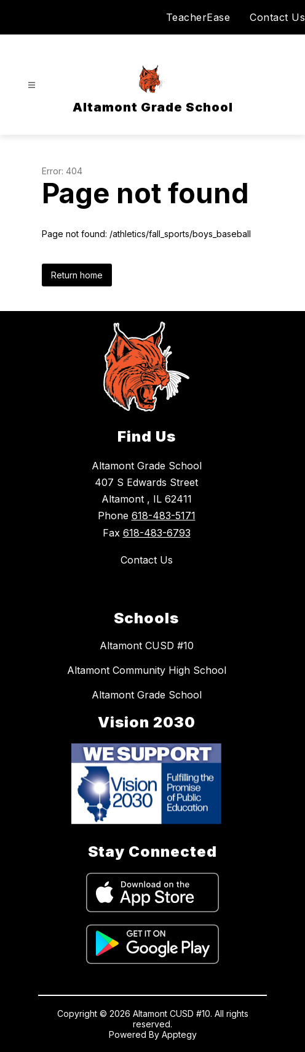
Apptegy (179, 1034)
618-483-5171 (164, 515)
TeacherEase (198, 17)
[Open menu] (32, 85)
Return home (77, 275)
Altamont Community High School (146, 670)
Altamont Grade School (147, 695)
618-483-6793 (157, 533)
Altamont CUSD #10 (147, 645)
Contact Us (277, 17)
